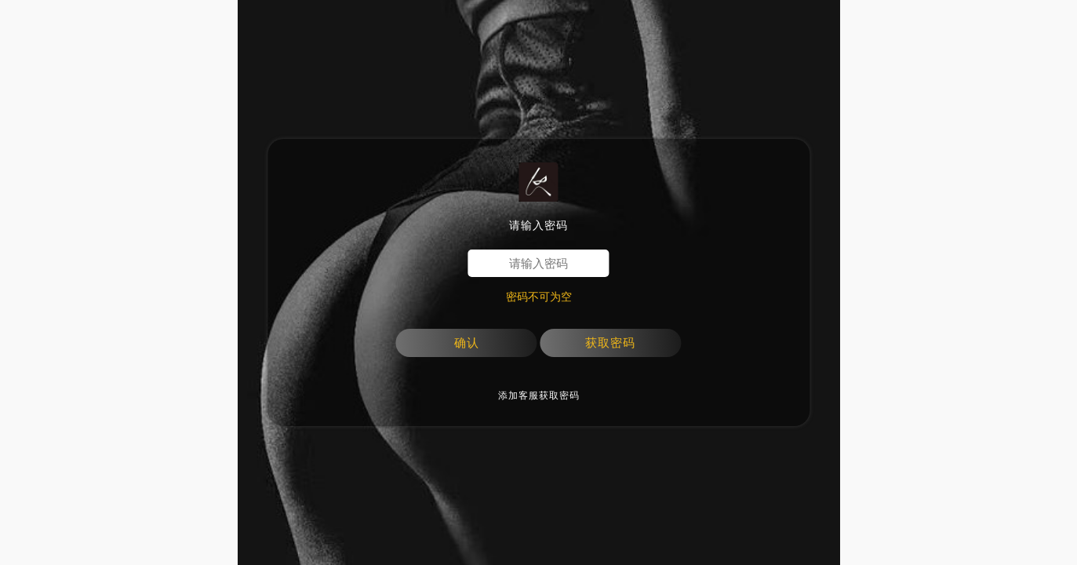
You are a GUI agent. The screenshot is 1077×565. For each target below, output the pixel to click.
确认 (466, 342)
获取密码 (610, 342)
